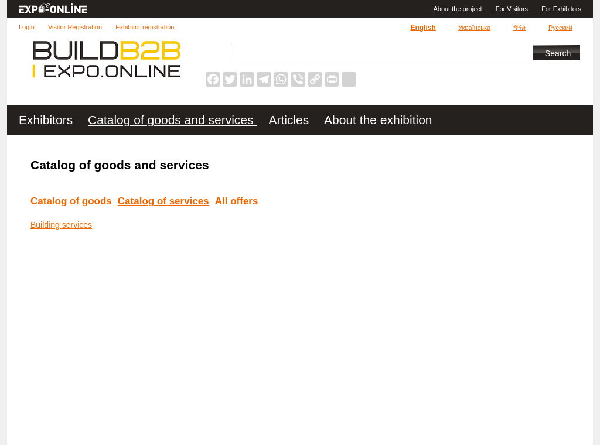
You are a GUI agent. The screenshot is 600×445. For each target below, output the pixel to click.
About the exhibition (378, 119)
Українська (474, 27)
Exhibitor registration (144, 26)
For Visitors (513, 8)
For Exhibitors (561, 8)
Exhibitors (47, 119)
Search (558, 53)
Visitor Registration (76, 26)
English (422, 27)
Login (27, 26)
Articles (290, 119)
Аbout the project (458, 8)
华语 (519, 27)
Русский (560, 27)
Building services (61, 225)
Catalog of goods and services (172, 119)
